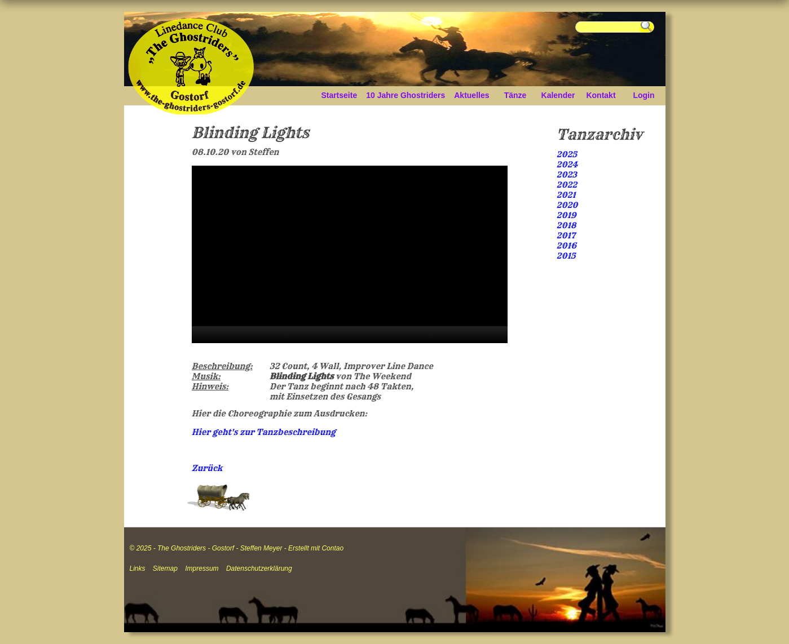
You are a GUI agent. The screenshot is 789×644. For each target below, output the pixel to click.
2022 (567, 185)
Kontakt (600, 95)
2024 (567, 164)
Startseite (339, 95)
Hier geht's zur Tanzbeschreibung (264, 432)
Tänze (515, 95)
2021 (566, 195)
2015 (566, 256)
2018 (566, 225)
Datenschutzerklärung (259, 568)
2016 (566, 246)
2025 (567, 154)
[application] (350, 254)
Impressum (201, 568)
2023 (567, 175)
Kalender (558, 95)
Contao (332, 548)
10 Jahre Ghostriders (405, 95)
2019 (566, 215)
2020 (567, 205)
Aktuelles (471, 95)
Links (138, 568)
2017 (566, 235)
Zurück (207, 468)
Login (643, 95)
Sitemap (165, 568)
